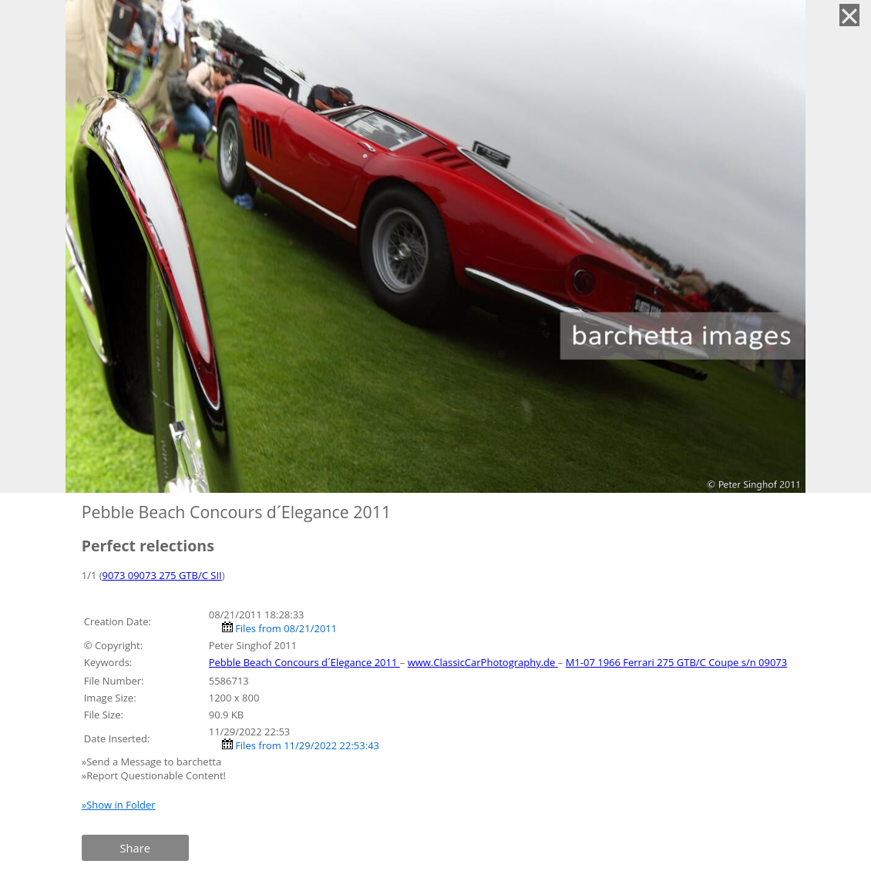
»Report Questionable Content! (154, 775)
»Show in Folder (119, 805)
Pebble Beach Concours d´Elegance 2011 (304, 662)
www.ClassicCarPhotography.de (483, 662)
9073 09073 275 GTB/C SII (162, 575)
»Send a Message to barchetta (153, 761)
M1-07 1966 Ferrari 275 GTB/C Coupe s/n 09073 (677, 662)
